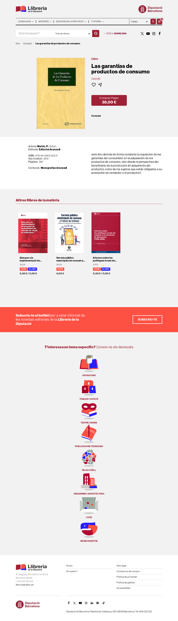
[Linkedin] (92, 603)
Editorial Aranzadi (49, 149)
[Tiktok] (103, 603)
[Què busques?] (34, 33)
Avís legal (121, 565)
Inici (18, 43)
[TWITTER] (142, 33)
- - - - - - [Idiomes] (139, 21)
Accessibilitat (123, 587)
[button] (159, 21)
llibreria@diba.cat (25, 584)
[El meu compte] (153, 21)
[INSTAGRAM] (153, 33)
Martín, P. (42, 146)
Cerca (115, 33)
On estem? (71, 571)
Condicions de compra (128, 571)
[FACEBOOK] (159, 33)
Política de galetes (126, 582)
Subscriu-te (147, 319)
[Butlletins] (97, 603)
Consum (96, 115)
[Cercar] (95, 33)
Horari (69, 565)
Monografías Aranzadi (54, 167)
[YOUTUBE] (148, 33)
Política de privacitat (127, 576)
